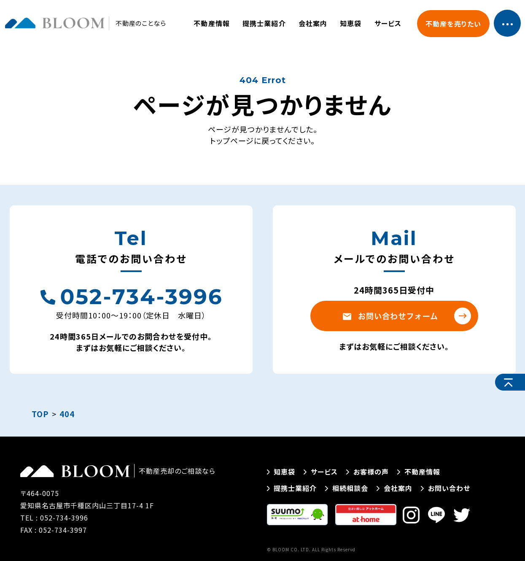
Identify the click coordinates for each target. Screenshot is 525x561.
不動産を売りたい (453, 24)
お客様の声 (367, 472)
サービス (387, 23)
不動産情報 (212, 23)
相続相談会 (346, 488)
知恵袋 (350, 23)
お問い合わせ (445, 488)
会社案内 (313, 23)
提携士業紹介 (264, 23)
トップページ (232, 140)
